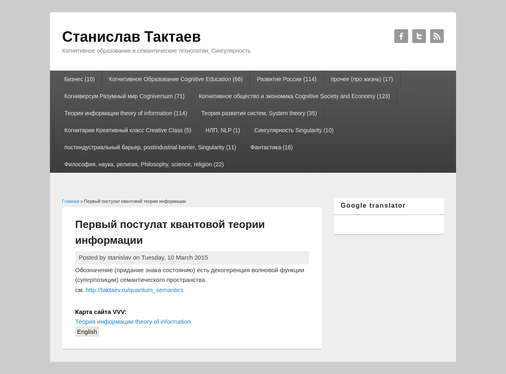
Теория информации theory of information (133, 321)
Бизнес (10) (80, 79)
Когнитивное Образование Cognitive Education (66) (175, 79)
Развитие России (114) (287, 79)
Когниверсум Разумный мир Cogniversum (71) (125, 96)
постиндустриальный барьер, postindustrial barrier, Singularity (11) (150, 147)
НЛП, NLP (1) (222, 130)
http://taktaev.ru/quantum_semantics (135, 289)
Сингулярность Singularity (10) (293, 130)
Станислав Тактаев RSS (437, 36)
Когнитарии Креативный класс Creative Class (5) (128, 130)
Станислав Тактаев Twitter (419, 36)
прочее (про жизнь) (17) (362, 79)
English (87, 331)
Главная (70, 201)
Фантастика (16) (272, 147)
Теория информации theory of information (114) (126, 113)
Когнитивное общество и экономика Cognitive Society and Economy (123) (294, 96)
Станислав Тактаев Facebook (401, 36)
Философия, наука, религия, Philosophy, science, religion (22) (144, 164)
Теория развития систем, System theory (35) (259, 113)
